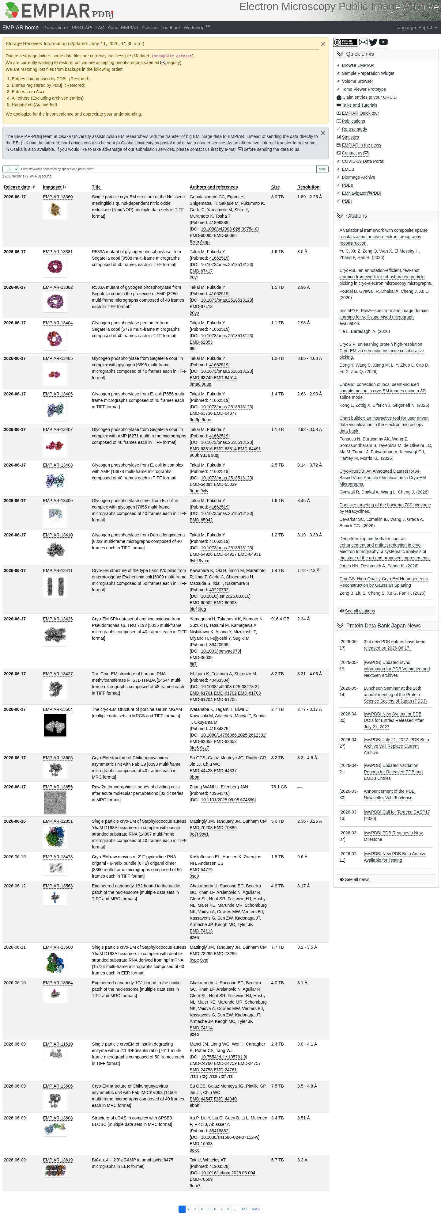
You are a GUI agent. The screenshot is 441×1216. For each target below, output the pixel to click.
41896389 (218, 222)
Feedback (170, 27)
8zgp (204, 241)
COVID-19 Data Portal (363, 161)
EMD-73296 (225, 953)
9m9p (195, 419)
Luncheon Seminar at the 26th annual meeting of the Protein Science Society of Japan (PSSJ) (395, 694)
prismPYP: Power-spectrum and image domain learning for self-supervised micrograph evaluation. (384, 317)
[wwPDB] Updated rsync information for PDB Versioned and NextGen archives (397, 669)
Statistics (350, 137)
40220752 (218, 589)
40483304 (218, 680)
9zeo (194, 1034)
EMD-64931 (249, 554)
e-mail (230, 149)
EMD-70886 (225, 827)
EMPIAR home (20, 28)
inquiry (173, 62)
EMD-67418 (201, 306)
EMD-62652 (201, 741)
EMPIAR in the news (361, 145)
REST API (82, 27)
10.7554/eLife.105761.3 (223, 1056)
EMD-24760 (201, 1063)
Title (96, 187)
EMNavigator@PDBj (361, 193)
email (154, 62)
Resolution (308, 187)
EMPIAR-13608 (58, 1117)
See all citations (360, 610)
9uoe (206, 419)
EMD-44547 (201, 1098)
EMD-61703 (249, 693)
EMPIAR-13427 (58, 673)
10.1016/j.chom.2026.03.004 (228, 1172)
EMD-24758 (201, 1069)
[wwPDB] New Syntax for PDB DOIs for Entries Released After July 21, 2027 (394, 720)
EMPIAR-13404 (58, 322)
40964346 (218, 793)
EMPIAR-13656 (58, 786)
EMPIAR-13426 (58, 618)
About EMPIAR (123, 27)
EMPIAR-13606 (58, 1086)
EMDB (348, 169)
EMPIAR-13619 (58, 1159)
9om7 (195, 1185)
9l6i (193, 348)
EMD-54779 (201, 869)
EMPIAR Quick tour (360, 113)
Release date (17, 187)
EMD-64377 (225, 413)
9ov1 (204, 834)
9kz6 (194, 747)
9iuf (193, 609)
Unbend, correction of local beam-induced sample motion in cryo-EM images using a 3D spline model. (383, 391)
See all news (357, 879)
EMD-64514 (225, 377)
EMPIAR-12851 (58, 821)
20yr (194, 277)
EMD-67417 (201, 271)
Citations (356, 216)
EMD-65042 (201, 519)
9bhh (194, 1105)
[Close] (323, 44)
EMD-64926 (201, 554)
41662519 (218, 258)
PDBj (347, 201)
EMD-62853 (201, 342)
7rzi (230, 1076)
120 (244, 1209)
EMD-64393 (201, 484)
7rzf (221, 1076)
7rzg (203, 1076)
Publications (353, 121)
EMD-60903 (225, 602)
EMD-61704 (201, 699)
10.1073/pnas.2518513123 (226, 264)
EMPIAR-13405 (58, 358)
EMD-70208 (201, 827)
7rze (213, 1076)
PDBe (347, 185)
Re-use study (354, 129)
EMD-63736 (201, 413)
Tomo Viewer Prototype (364, 89)
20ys (194, 313)
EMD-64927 (225, 554)
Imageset (52, 187)
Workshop (194, 27)
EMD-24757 (249, 1063)
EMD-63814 (225, 448)
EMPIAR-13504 (58, 709)
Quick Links (360, 54)
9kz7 (204, 747)
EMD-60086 (225, 235)
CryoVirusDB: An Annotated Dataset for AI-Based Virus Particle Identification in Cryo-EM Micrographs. (383, 477)
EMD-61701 (201, 693)
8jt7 (193, 663)
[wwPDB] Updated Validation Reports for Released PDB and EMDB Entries (393, 772)
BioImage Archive (358, 177)
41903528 (218, 1166)
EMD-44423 (201, 770)
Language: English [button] (414, 27)
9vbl (194, 560)
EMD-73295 (201, 953)
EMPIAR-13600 (58, 947)
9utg (215, 455)
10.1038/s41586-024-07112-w (229, 1137)
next (255, 1209)
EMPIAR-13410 (58, 534)
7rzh (194, 1076)
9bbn (194, 777)
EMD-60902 (201, 602)
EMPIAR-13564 (58, 982)
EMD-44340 (225, 1098)
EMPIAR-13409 (58, 500)
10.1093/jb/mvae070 (220, 651)
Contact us (352, 153)
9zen (194, 937)
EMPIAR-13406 (58, 393)
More (322, 169)
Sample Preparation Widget (368, 73)
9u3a (205, 455)
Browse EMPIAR (358, 65)
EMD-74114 (201, 1027)
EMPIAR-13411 (58, 570)
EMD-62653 (225, 741)
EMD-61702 (225, 693)
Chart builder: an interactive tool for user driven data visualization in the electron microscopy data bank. (384, 424)
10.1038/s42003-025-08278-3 (229, 686)
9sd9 (194, 876)
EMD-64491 (249, 448)
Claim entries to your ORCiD (369, 97)
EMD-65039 (225, 484)
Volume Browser (357, 81)
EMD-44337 (225, 770)
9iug (202, 609)
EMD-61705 (225, 699)
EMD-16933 (201, 1143)
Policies (149, 27)
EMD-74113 (201, 930)
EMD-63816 (201, 448)
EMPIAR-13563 (58, 885)
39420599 (218, 644)
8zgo (194, 241)
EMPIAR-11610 (58, 1044)
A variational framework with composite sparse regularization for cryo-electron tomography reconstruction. (384, 237)
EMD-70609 (201, 1179)
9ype (194, 960)
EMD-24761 (225, 1069)
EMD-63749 (201, 377)
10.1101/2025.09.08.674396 (227, 799)
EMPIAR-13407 (58, 429)
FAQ (100, 27)
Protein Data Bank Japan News (383, 626)
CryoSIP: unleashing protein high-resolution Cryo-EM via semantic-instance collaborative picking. (382, 351)
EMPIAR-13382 (58, 287)
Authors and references (214, 187)
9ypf (204, 960)
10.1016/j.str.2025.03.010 (225, 596)
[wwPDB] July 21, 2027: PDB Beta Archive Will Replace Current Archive (396, 746)
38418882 (218, 1130)
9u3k (194, 455)
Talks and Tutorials (359, 105)
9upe (194, 490)
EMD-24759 (225, 1063)
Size (275, 187)
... (235, 1209)
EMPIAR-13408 (58, 465)
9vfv (205, 490)
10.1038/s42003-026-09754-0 (229, 229)
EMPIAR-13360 (58, 196)
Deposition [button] (54, 27)
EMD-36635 (201, 657)
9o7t (194, 834)
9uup (206, 384)
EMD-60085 (201, 235)
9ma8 (195, 384)
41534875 (218, 728)
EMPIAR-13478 (58, 856)
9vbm (204, 560)
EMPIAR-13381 (58, 251)
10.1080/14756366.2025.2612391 (233, 735)
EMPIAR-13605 (58, 757)
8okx (194, 1150)
